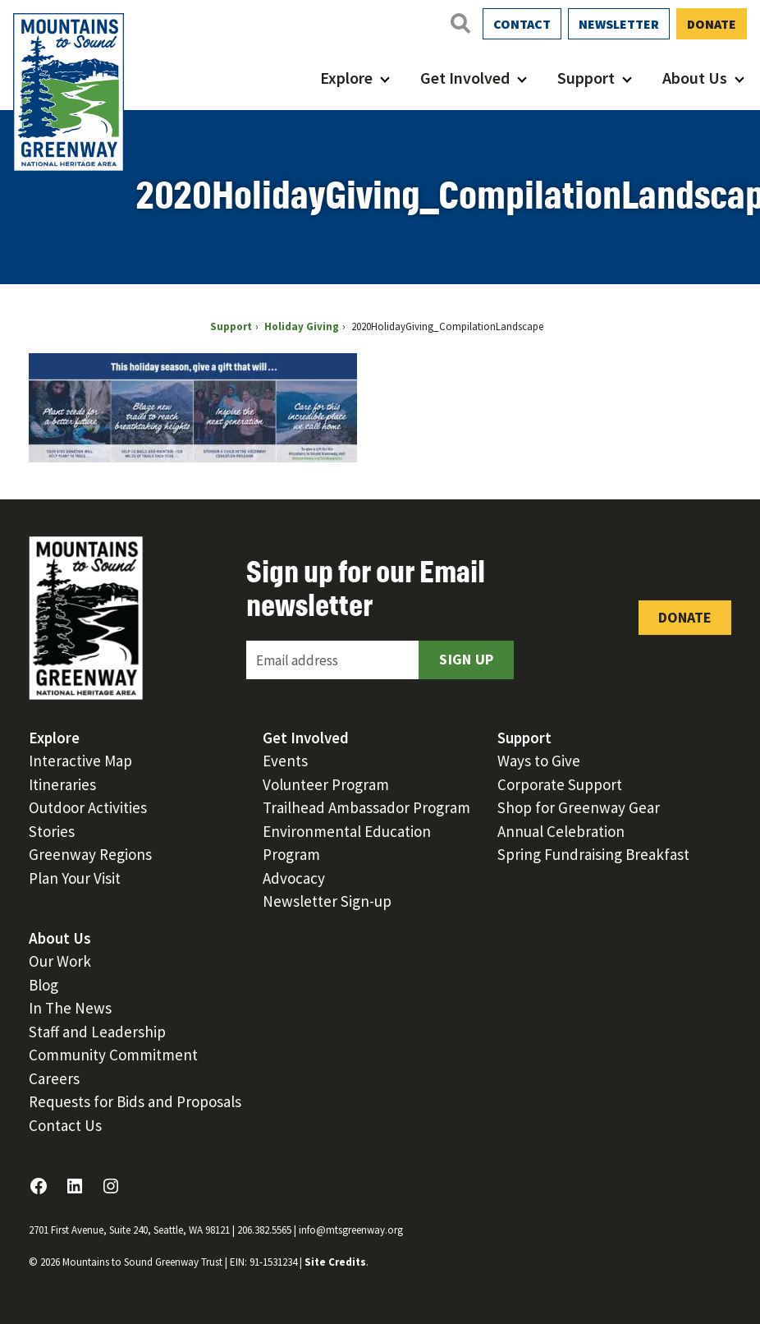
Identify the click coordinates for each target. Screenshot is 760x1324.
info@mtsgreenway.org (351, 1230)
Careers (54, 1078)
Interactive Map (80, 760)
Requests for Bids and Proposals (135, 1101)
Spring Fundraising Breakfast (593, 854)
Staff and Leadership (97, 1031)
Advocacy (294, 878)
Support (586, 77)
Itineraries (62, 784)
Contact (522, 24)
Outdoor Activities (88, 807)
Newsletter (619, 24)
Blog (43, 985)
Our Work (60, 961)
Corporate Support (559, 784)
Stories (52, 831)
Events (285, 760)
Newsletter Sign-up (327, 901)
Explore (346, 77)
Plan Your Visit (75, 878)
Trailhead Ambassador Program (366, 807)
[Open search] (460, 23)
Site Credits (335, 1262)
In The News (70, 1008)
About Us (694, 77)
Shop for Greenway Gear (578, 807)
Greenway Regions (90, 854)
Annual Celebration (561, 831)
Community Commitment (113, 1054)
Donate (711, 24)
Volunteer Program (326, 784)
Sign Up (466, 659)
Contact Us (65, 1125)
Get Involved (465, 77)
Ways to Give (538, 760)
